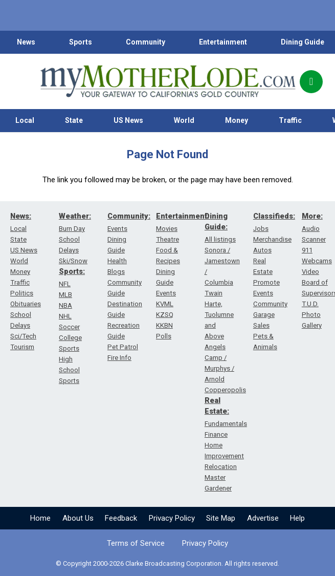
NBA (65, 305)
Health (117, 261)
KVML (164, 304)
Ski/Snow (73, 261)
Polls (163, 336)
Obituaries (25, 304)
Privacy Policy (172, 518)
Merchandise (272, 239)
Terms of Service (136, 543)
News (26, 42)
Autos (262, 250)
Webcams (317, 261)
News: (20, 216)
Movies (166, 228)
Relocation (221, 467)
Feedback (121, 518)
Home (40, 518)
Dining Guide (302, 42)
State (74, 120)
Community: (128, 216)
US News (128, 120)
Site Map (220, 518)
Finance (216, 434)
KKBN (164, 325)
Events (117, 228)
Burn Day (72, 228)
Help (297, 518)
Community (145, 42)
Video (310, 271)
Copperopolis (225, 390)
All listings (220, 239)
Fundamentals (226, 424)
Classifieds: (274, 216)
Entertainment (223, 42)
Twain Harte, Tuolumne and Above (219, 314)
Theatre (167, 239)
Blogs (116, 271)
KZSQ (164, 314)
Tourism (22, 347)
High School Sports (69, 370)
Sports (80, 42)
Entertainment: (182, 216)
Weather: (75, 216)
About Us (78, 518)
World (184, 120)
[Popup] (311, 81)
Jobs (261, 228)
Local (24, 120)
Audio (311, 228)
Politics (21, 293)
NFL (65, 284)
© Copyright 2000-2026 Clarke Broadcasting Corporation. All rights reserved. (167, 563)
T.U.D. (310, 304)
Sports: (72, 271)
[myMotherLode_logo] (167, 81)
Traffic (290, 120)
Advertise (263, 518)
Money (236, 120)
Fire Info (119, 357)
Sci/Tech (23, 336)
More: (312, 216)
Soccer (69, 327)
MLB (65, 294)
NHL (65, 316)
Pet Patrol (122, 347)
